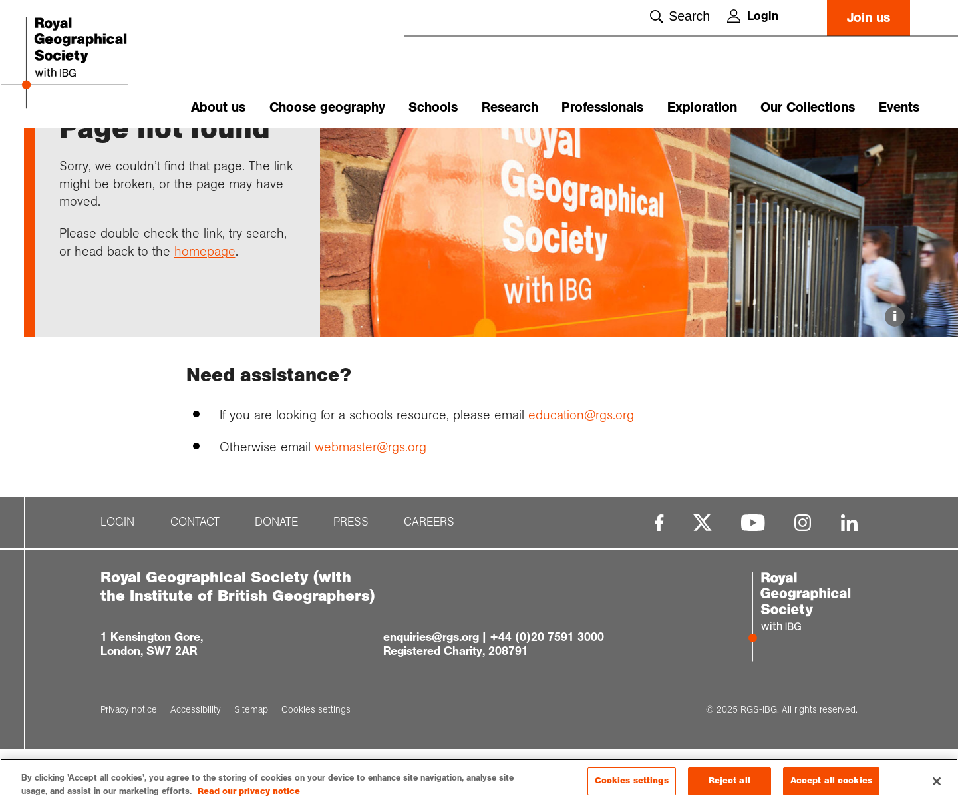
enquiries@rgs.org (431, 694)
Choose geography (327, 107)
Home (71, 151)
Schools (433, 107)
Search (680, 16)
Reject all (729, 782)
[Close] (936, 782)
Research (510, 107)
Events (899, 107)
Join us (868, 17)
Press (351, 580)
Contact (195, 580)
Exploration (702, 107)
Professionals (602, 107)
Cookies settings (632, 782)
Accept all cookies (831, 782)
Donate (276, 580)
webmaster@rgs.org (370, 504)
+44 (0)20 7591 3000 (547, 694)
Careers (429, 580)
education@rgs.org (581, 472)
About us (218, 107)
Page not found (205, 151)
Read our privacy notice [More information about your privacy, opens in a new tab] (249, 792)
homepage (205, 308)
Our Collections (807, 107)
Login (752, 16)
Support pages (128, 151)
